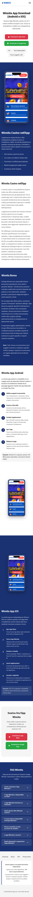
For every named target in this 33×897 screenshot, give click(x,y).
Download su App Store (16, 37)
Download (5, 857)
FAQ (18, 857)
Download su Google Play (16, 43)
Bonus (13, 857)
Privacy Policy (27, 857)
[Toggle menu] (30, 2)
